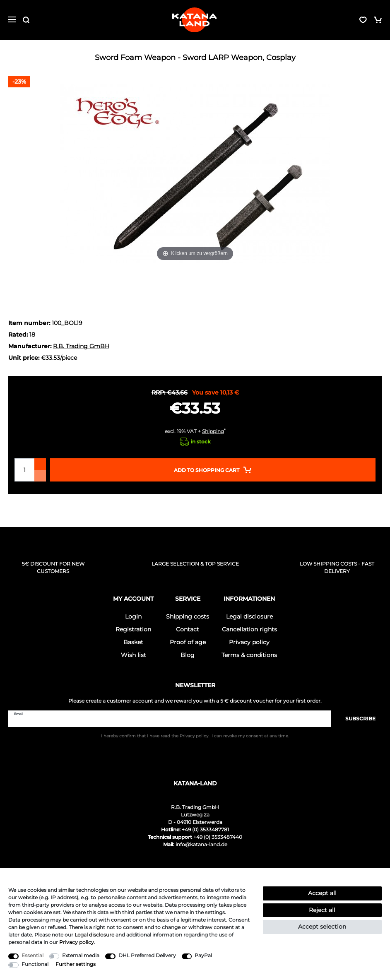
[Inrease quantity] (40, 464)
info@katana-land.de (201, 844)
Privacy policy (249, 642)
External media (80, 955)
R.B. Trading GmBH (81, 346)
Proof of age (188, 642)
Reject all (322, 910)
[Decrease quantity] (40, 475)
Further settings (75, 964)
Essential (32, 955)
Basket (133, 642)
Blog (188, 655)
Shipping (213, 431)
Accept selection (322, 926)
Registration (133, 629)
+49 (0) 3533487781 (205, 829)
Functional (35, 964)
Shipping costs (187, 616)
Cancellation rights (249, 629)
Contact (187, 629)
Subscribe (356, 718)
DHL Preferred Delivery (147, 955)
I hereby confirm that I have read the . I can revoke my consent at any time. (195, 736)
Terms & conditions (249, 655)
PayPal (203, 955)
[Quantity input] (24, 469)
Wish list (133, 655)
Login (133, 616)
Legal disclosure (249, 616)
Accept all (322, 893)
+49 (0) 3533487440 (217, 837)
